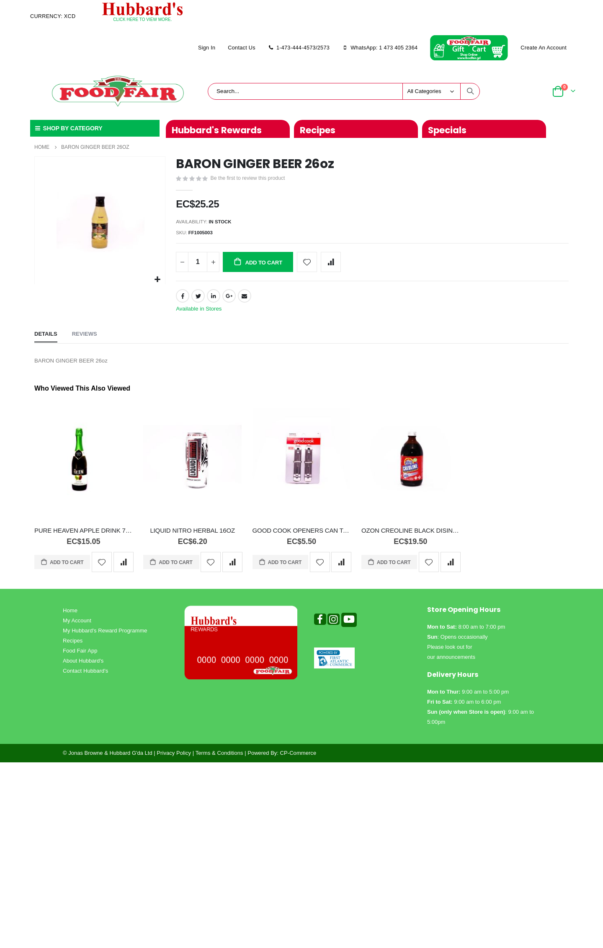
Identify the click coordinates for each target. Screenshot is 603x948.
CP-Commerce (298, 758)
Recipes (72, 646)
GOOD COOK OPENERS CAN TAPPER (302, 535)
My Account (77, 626)
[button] (157, 279)
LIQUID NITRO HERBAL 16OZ (192, 535)
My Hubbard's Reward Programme (105, 636)
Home (41, 147)
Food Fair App (80, 656)
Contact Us (241, 48)
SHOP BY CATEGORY (68, 128)
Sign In (206, 48)
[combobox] (344, 91)
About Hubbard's (83, 666)
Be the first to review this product (250, 179)
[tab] (45, 339)
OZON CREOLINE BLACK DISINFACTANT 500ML (410, 535)
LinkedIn (214, 299)
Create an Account (544, 48)
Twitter (198, 299)
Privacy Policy (174, 758)
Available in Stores (200, 312)
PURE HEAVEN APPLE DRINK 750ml (83, 535)
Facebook (182, 299)
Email (245, 299)
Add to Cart (66, 568)
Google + (229, 299)
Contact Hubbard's (85, 676)
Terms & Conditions (219, 758)
